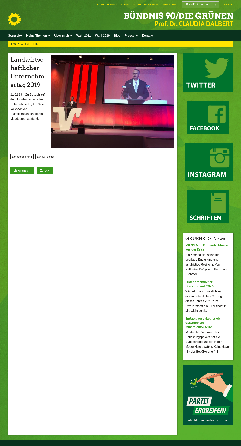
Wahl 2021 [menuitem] (83, 35)
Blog (35, 44)
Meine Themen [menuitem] (36, 35)
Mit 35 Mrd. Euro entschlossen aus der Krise (207, 247)
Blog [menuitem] (117, 35)
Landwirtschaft (45, 156)
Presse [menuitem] (130, 35)
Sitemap (125, 4)
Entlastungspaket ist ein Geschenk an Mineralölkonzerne (203, 322)
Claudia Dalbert (20, 44)
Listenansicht (22, 170)
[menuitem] (100, 4)
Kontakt (112, 4)
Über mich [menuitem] (61, 35)
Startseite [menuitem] (15, 35)
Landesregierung (22, 156)
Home (100, 4)
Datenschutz (169, 4)
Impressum (151, 4)
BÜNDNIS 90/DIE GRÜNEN (178, 16)
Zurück (44, 170)
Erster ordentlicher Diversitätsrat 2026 (199, 284)
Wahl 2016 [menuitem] (102, 35)
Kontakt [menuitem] (147, 35)
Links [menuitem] (225, 4)
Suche (137, 4)
